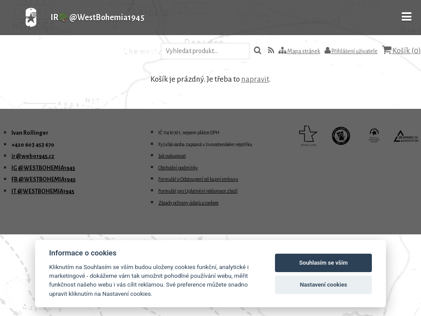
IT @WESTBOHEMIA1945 (42, 191)
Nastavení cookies (323, 284)
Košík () (401, 50)
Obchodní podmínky (178, 167)
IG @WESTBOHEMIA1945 (43, 168)
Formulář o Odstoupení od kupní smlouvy (198, 179)
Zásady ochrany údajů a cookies (188, 202)
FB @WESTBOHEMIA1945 (43, 179)
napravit (255, 79)
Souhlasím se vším (323, 262)
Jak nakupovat (172, 155)
